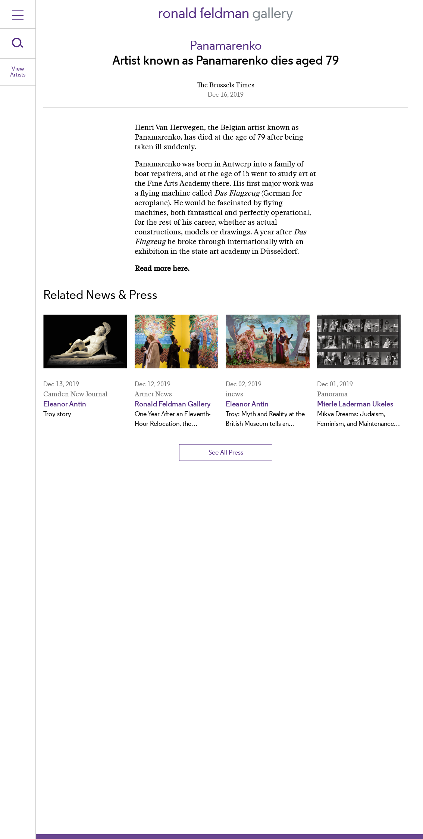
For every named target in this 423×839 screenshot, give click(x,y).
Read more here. (162, 268)
